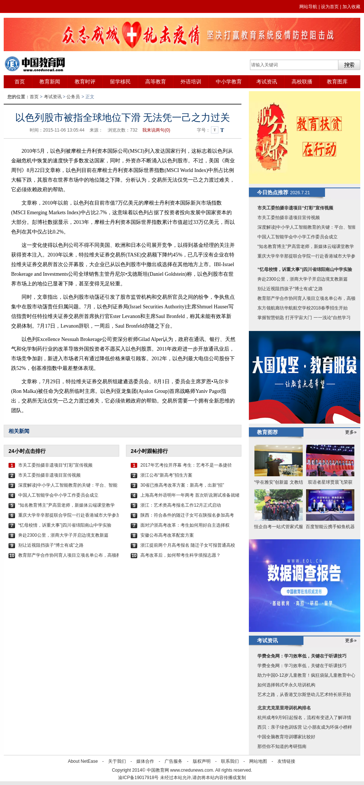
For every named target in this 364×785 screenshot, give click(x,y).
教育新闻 (49, 82)
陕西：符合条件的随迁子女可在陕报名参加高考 (187, 515)
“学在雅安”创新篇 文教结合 (278, 483)
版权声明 (202, 761)
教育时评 (85, 82)
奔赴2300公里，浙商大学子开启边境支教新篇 (63, 535)
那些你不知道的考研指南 (281, 746)
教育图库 (337, 82)
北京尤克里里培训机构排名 (284, 708)
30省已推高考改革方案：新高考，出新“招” (182, 485)
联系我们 (230, 761)
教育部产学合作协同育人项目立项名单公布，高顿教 (68, 555)
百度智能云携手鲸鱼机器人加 (330, 527)
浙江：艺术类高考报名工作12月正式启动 (180, 505)
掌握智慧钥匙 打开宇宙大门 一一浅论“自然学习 (304, 317)
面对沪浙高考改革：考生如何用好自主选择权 (185, 525)
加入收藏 (351, 6)
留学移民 (120, 82)
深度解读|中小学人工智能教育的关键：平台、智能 (67, 485)
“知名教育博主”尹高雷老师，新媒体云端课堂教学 (66, 505)
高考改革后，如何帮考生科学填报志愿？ (180, 555)
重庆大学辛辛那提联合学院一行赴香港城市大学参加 (68, 515)
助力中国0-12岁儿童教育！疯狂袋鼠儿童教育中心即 (308, 675)
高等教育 (155, 82)
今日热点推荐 (272, 192)
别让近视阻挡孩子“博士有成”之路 (51, 545)
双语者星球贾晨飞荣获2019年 (330, 483)
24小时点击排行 (27, 451)
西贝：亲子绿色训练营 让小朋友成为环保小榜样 (304, 727)
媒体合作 (145, 761)
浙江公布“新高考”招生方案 (166, 475)
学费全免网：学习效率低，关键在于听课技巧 (302, 656)
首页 (19, 82)
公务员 (73, 96)
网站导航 (308, 6)
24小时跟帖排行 (149, 451)
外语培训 (191, 82)
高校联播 (302, 82)
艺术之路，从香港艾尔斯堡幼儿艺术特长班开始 (304, 694)
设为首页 (330, 6)
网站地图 (258, 761)
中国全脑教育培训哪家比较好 (286, 736)
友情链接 (286, 761)
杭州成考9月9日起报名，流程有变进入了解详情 (304, 717)
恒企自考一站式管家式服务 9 (278, 527)
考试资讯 (266, 82)
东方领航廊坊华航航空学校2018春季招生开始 (302, 308)
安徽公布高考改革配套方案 (167, 535)
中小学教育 (229, 82)
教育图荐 (267, 432)
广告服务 (173, 761)
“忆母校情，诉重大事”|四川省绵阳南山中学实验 (64, 525)
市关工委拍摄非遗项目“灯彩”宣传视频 (55, 465)
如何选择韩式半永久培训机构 (286, 685)
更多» (351, 432)
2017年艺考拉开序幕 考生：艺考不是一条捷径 (186, 465)
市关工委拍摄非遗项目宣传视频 (49, 475)
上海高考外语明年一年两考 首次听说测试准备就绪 (190, 495)
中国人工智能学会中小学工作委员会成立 (58, 495)
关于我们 (117, 761)
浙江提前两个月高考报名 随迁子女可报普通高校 (187, 545)
